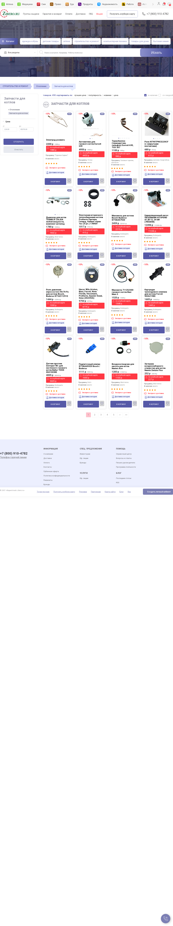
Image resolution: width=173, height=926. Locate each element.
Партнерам (96, 492)
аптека (66, 41)
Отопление (41, 86)
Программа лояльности (126, 467)
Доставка (80, 14)
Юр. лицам (84, 458)
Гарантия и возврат (52, 14)
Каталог (10, 41)
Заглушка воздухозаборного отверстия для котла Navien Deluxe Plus (155, 367)
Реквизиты (48, 480)
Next (153, 4)
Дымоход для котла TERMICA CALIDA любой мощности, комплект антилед (56, 220)
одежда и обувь (30, 41)
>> (126, 415)
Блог (122, 492)
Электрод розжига (55, 140)
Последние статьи (123, 478)
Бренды (83, 463)
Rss (129, 492)
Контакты (48, 467)
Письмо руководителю (125, 463)
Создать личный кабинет (159, 492)
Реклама (83, 492)
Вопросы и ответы (124, 458)
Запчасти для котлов (18, 113)
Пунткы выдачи (31, 14)
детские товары (51, 41)
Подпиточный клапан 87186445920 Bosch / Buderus (89, 366)
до (26, 128)
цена (116, 95)
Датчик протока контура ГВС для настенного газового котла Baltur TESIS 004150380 (56, 367)
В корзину (55, 182)
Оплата (68, 14)
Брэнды (47, 485)
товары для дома (140, 41)
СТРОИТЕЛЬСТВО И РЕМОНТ (15, 86)
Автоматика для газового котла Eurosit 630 (90, 144)
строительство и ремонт (87, 41)
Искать (156, 52)
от (10, 128)
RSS (117, 483)
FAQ (91, 14)
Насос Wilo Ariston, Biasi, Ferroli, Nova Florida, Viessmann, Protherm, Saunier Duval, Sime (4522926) (90, 293)
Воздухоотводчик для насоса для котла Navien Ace (123, 366)
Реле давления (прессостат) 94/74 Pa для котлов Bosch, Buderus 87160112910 (57, 292)
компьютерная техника (115, 41)
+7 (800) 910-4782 (158, 13)
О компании (48, 454)
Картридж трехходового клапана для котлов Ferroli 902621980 (156, 292)
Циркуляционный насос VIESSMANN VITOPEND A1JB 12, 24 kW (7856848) (156, 218)
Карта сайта (110, 492)
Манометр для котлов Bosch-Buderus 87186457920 (123, 217)
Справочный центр (124, 454)
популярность (95, 95)
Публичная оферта (51, 472)
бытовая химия (161, 41)
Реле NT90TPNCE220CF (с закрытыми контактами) (156, 144)
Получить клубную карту (122, 14)
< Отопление (14, 110)
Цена (6, 122)
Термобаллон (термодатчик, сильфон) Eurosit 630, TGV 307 (122, 144)
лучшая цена (80, 95)
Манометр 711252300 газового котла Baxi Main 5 (122, 292)
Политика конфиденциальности (57, 476)
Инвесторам (85, 454)
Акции (99, 14)
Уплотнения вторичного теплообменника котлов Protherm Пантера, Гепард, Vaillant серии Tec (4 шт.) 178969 (91, 219)
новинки (108, 95)
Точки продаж (43, 492)
